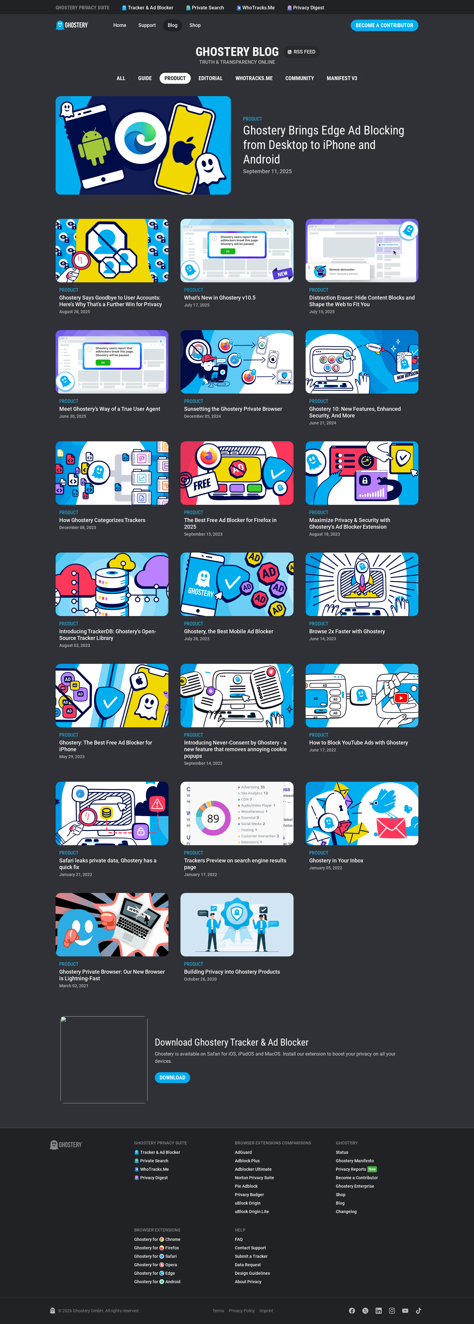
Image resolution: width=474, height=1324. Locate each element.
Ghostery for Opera (155, 1264)
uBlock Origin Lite (252, 1211)
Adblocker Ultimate (253, 1169)
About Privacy (248, 1281)
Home (119, 25)
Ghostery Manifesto (355, 1160)
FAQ (239, 1239)
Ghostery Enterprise (355, 1186)
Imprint (266, 1310)
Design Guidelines (252, 1273)
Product (175, 78)
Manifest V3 (342, 78)
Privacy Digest (305, 8)
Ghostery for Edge (154, 1273)
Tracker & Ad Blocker (148, 8)
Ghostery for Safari (155, 1256)
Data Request (248, 1264)
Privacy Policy (242, 1310)
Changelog (346, 1211)
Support (147, 25)
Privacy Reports (356, 1169)
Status (342, 1152)
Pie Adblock (246, 1186)
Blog (172, 25)
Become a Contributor (384, 25)
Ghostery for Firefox (156, 1247)
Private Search (205, 8)
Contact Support (250, 1247)
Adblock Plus (247, 1160)
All (121, 78)
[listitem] (237, 145)
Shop (195, 25)
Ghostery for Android (157, 1281)
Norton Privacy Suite (254, 1177)
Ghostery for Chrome (157, 1239)
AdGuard (243, 1152)
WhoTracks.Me (255, 8)
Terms (218, 1310)
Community (299, 78)
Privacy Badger (249, 1194)
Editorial (211, 78)
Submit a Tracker (251, 1256)
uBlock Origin (248, 1203)
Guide (145, 78)
